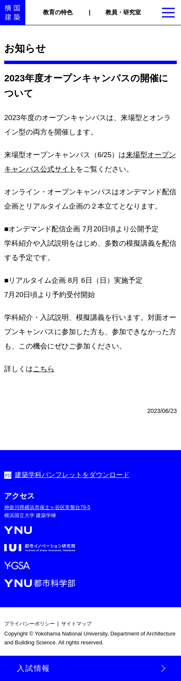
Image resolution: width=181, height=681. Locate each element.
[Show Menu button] (168, 12)
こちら (43, 369)
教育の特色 (58, 12)
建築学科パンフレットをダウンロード (72, 474)
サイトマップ (76, 624)
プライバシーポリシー (29, 624)
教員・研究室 (123, 12)
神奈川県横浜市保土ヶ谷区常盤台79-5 (47, 507)
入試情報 (33, 668)
